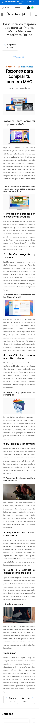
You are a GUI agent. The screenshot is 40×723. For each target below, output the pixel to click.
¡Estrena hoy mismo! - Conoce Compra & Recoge (19, 2)
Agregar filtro (19, 57)
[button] (3, 2)
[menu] (2, 14)
